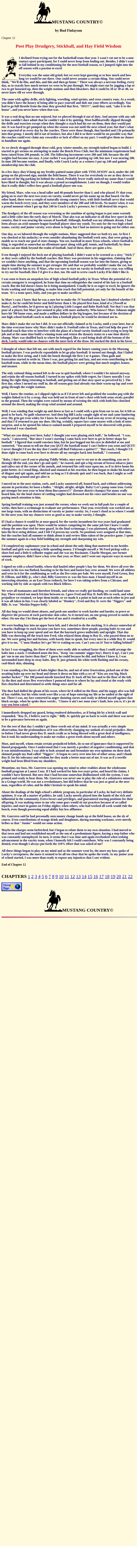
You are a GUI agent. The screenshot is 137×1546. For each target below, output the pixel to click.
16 (95, 876)
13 (78, 876)
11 (67, 876)
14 (84, 876)
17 (101, 876)
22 (130, 876)
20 (118, 876)
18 (107, 876)
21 (124, 876)
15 (90, 876)
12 (72, 876)
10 (61, 876)
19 (113, 876)
